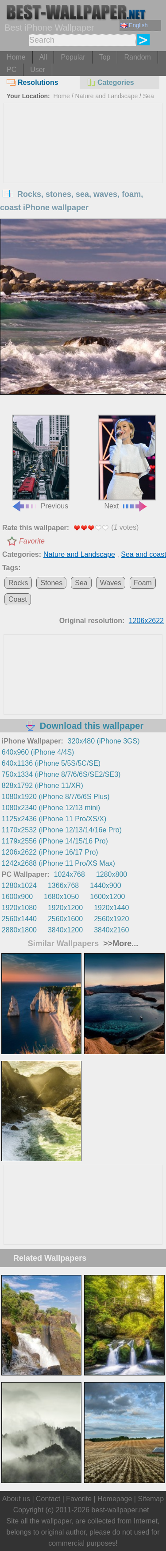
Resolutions (32, 82)
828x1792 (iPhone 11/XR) (42, 785)
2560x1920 (111, 919)
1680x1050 (61, 896)
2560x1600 (65, 919)
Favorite (32, 541)
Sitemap (151, 1499)
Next (127, 462)
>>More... (119, 943)
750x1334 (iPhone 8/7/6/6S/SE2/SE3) (61, 774)
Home (16, 57)
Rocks (18, 583)
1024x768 (69, 874)
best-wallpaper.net (120, 1510)
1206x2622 (146, 620)
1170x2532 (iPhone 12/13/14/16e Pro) (62, 830)
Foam (143, 583)
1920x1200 (65, 907)
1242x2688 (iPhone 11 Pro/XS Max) (58, 863)
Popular (73, 57)
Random (137, 57)
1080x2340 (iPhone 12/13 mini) (51, 807)
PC (11, 69)
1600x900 (17, 896)
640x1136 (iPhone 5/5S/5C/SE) (51, 763)
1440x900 (105, 885)
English (134, 25)
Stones (51, 583)
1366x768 (63, 885)
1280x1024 (19, 885)
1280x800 (111, 874)
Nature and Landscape (106, 96)
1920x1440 (111, 907)
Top (105, 57)
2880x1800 (19, 930)
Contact (48, 1499)
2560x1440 (19, 919)
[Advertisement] (83, 170)
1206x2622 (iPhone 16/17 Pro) (50, 852)
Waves (110, 583)
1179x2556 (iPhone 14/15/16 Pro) (55, 841)
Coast (17, 599)
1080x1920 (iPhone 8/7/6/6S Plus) (56, 796)
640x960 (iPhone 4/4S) (38, 752)
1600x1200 (107, 896)
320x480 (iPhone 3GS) (104, 741)
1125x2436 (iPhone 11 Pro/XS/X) (54, 819)
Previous (40, 462)
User (37, 69)
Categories (110, 82)
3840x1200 (65, 930)
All (43, 57)
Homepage (114, 1499)
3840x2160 (111, 930)
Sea (81, 583)
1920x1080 (19, 907)
